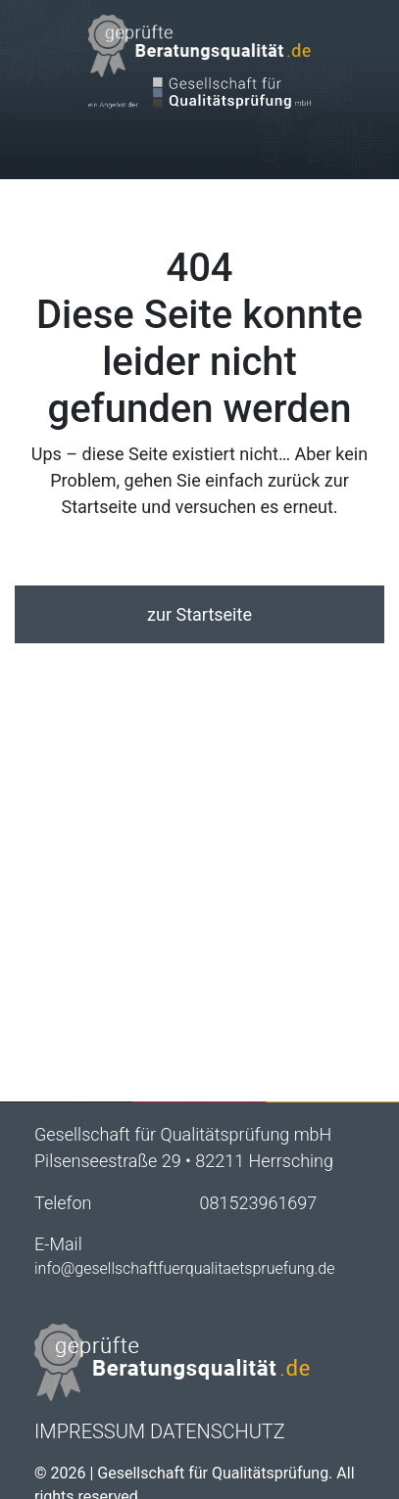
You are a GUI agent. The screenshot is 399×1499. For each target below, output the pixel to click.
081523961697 (259, 1203)
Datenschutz (217, 1431)
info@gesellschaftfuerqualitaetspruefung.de (184, 1268)
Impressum (89, 1431)
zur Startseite (199, 614)
